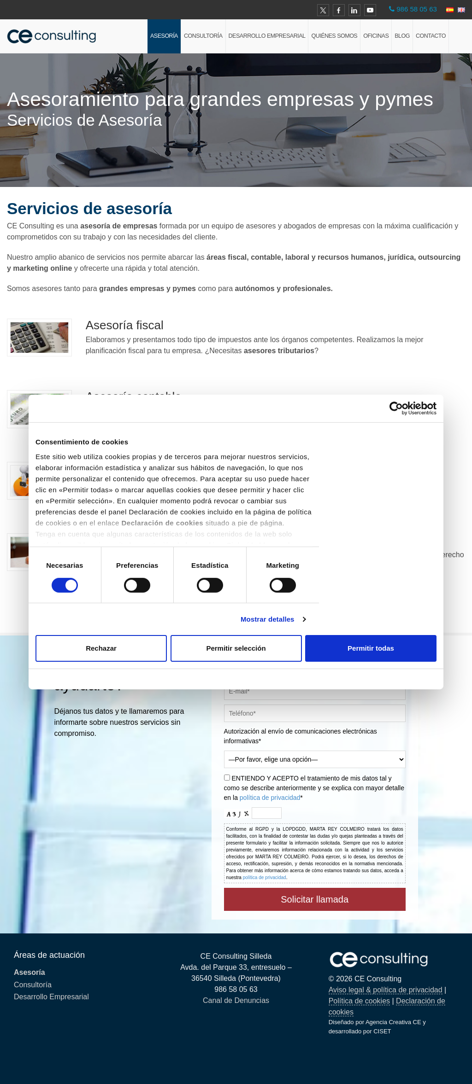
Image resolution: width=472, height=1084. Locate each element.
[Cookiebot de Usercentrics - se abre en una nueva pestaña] (396, 408)
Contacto (431, 36)
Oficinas (376, 36)
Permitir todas (371, 648)
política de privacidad (270, 797)
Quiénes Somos (334, 36)
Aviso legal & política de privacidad (385, 990)
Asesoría (164, 36)
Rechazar (101, 648)
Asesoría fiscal (125, 325)
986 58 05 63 (416, 9)
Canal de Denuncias (236, 1000)
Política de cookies (359, 1001)
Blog (402, 36)
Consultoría (203, 36)
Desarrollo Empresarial (267, 36)
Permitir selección (236, 648)
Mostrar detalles (268, 619)
